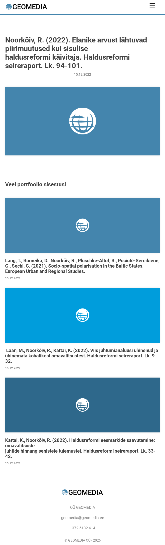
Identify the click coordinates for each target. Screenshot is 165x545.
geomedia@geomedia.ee (82, 517)
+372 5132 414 (82, 528)
